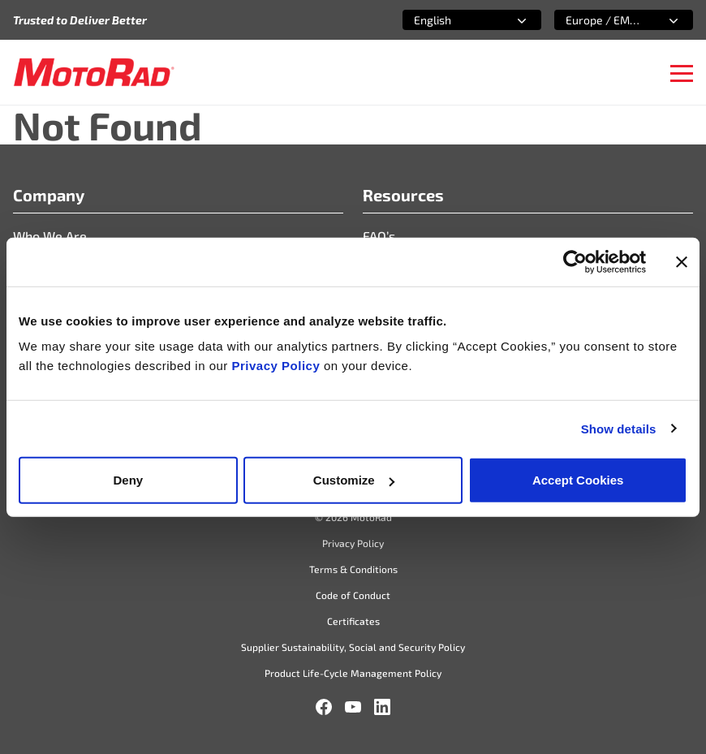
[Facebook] (324, 707)
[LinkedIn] (382, 707)
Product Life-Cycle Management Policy (353, 673)
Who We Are (50, 235)
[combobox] (452, 20)
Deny (128, 480)
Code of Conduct (353, 595)
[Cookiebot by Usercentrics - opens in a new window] (575, 261)
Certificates (353, 621)
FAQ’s (379, 235)
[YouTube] (353, 707)
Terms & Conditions (353, 569)
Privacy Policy (278, 366)
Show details (618, 428)
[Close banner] (681, 261)
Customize (353, 480)
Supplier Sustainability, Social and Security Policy (353, 647)
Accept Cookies (578, 480)
